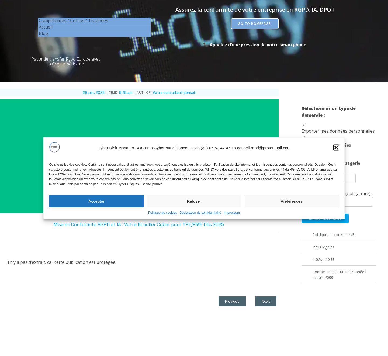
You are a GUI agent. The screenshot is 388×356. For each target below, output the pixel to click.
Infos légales (323, 247)
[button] (336, 154)
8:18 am (126, 92)
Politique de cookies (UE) (334, 234)
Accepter (96, 207)
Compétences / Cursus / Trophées (73, 20)
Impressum (232, 219)
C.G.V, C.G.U (323, 259)
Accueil (46, 27)
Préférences (292, 207)
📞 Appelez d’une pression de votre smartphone (254, 45)
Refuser (194, 207)
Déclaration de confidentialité (200, 219)
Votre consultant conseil (174, 92)
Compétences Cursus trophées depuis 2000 (339, 274)
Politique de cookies (162, 219)
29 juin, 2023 (94, 92)
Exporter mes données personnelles (338, 131)
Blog (43, 33)
